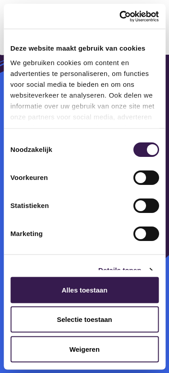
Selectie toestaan (84, 319)
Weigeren (84, 349)
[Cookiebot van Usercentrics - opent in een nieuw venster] (120, 16)
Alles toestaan (85, 289)
